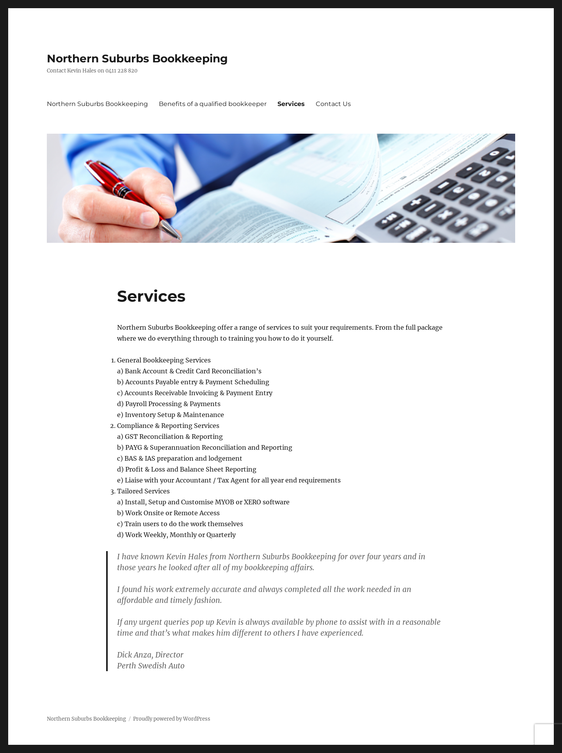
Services (291, 104)
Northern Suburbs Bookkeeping (137, 58)
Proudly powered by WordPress (171, 719)
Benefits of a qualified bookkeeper (213, 104)
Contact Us (333, 104)
